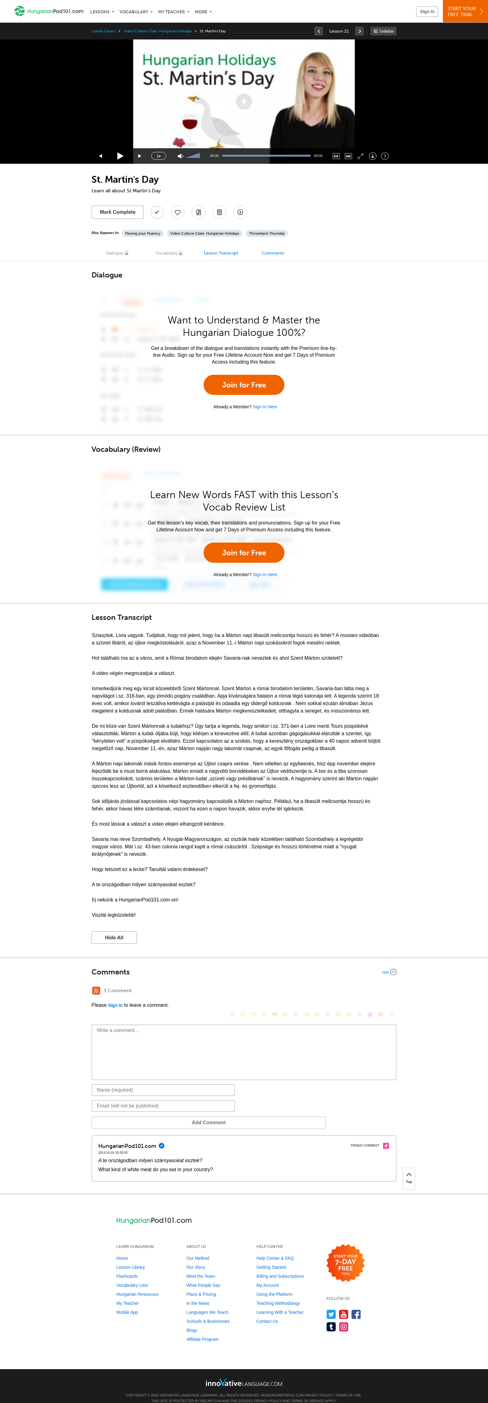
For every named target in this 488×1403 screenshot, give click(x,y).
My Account (267, 1275)
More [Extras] (201, 12)
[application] (244, 101)
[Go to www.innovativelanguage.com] (244, 1373)
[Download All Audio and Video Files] (240, 212)
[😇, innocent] (338, 991)
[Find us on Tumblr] (331, 1317)
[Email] (163, 1097)
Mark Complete (118, 212)
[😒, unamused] (264, 991)
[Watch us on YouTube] (344, 1305)
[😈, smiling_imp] (370, 991)
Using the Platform (274, 1284)
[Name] (163, 1081)
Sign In (427, 11)
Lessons (100, 12)
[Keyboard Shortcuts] (385, 156)
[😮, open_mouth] (359, 991)
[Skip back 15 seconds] (101, 156)
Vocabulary (134, 12)
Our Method (197, 1248)
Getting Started (271, 1257)
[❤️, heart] (380, 991)
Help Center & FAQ (275, 1248)
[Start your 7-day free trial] (345, 1254)
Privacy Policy (319, 1386)
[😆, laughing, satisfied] (296, 991)
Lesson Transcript (221, 253)
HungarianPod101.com (282, 1386)
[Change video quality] (348, 156)
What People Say (203, 1275)
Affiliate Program (202, 1329)
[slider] (193, 156)
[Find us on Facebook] (356, 1305)
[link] (318, 31)
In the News (197, 1293)
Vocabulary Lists (132, 1275)
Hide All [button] (114, 937)
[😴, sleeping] (349, 991)
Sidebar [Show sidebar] (386, 31)
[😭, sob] (327, 991)
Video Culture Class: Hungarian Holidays (158, 31)
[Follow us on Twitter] (331, 1305)
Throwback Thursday (267, 233)
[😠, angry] (285, 991)
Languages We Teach (207, 1302)
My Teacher (171, 12)
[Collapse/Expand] (244, 972)
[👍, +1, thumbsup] (391, 991)
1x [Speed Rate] (159, 156)
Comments (273, 253)
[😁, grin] (253, 991)
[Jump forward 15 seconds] (140, 156)
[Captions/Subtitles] (336, 156)
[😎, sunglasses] (275, 991)
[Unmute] (181, 156)
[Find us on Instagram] (344, 1317)
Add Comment (124, 1113)
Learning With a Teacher (280, 1302)
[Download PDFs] (219, 212)
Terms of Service (308, 1391)
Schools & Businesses (208, 1311)
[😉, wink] (317, 991)
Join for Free (244, 384)
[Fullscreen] (360, 156)
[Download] (373, 156)
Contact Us (267, 1311)
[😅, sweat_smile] (306, 991)
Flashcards (127, 1266)
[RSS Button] (96, 990)
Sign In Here (265, 406)
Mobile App (127, 1302)
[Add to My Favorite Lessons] (178, 212)
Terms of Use (348, 1386)
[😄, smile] (232, 991)
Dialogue (115, 253)
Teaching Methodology (278, 1293)
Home (122, 1248)
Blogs (191, 1320)
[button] (244, 102)
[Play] (120, 156)
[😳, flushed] (243, 991)
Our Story (195, 1257)
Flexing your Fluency (142, 233)
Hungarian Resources (137, 1284)
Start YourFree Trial (466, 11)
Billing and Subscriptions (280, 1266)
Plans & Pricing (201, 1284)
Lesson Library (103, 31)
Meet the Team (200, 1266)
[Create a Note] (198, 212)
